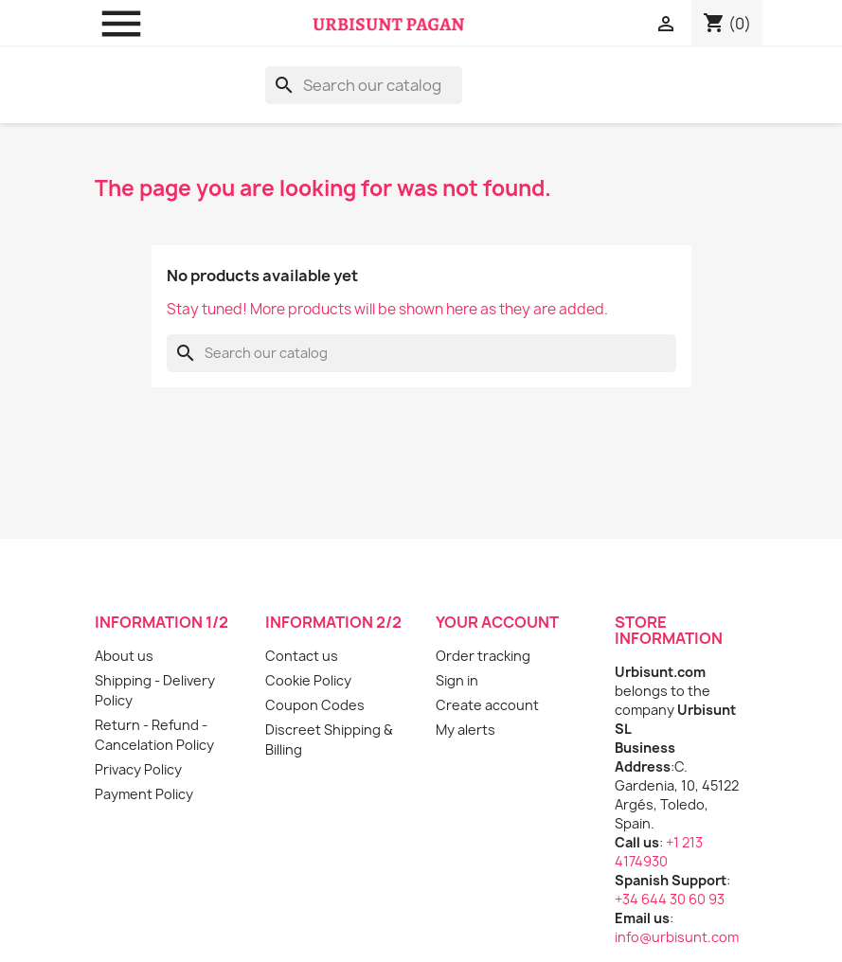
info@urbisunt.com (677, 937)
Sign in (457, 680)
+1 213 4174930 (659, 851)
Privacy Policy (138, 769)
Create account (487, 705)
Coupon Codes (315, 705)
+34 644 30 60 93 (670, 899)
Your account (497, 622)
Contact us (301, 656)
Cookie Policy (308, 680)
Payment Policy (144, 794)
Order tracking (483, 656)
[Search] (363, 85)
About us (124, 656)
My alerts (465, 730)
